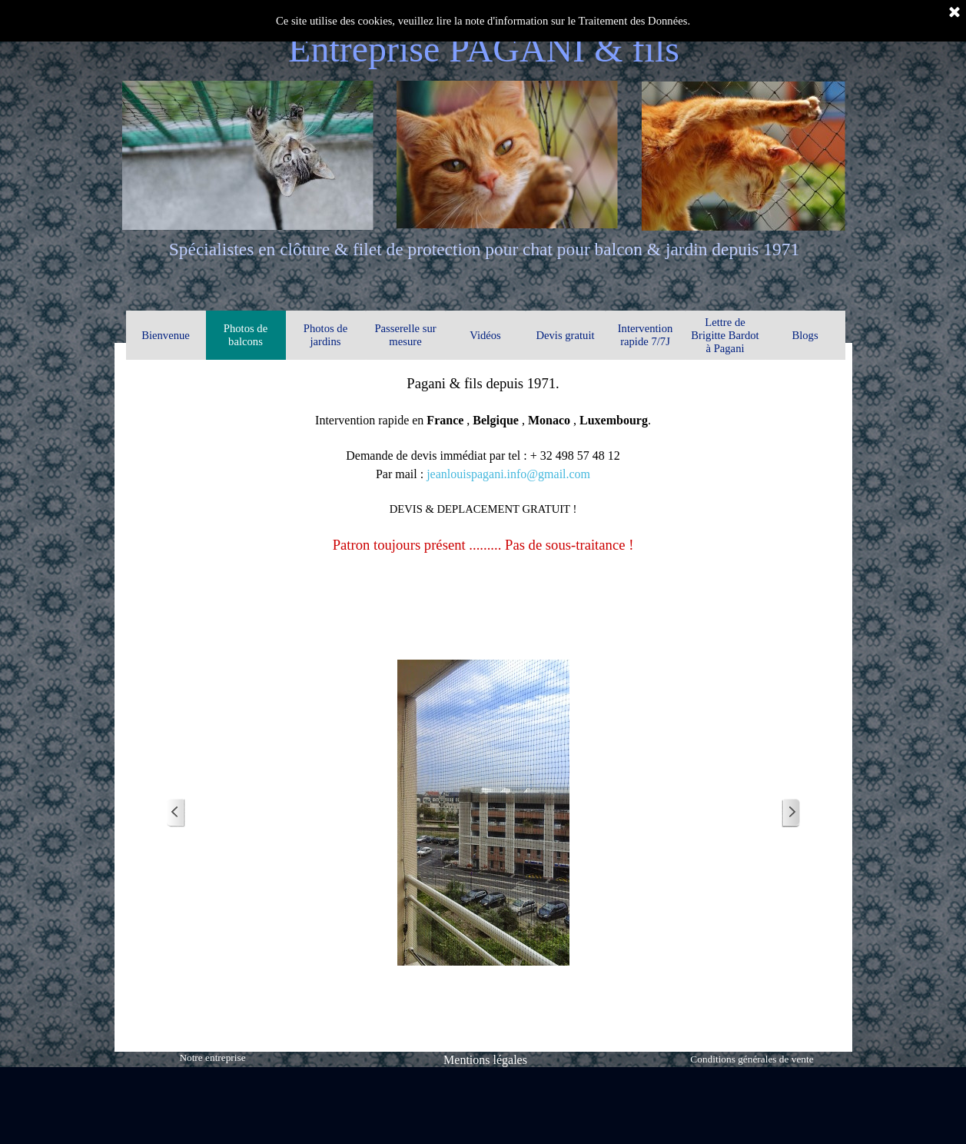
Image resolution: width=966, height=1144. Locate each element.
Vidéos (485, 335)
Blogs (805, 335)
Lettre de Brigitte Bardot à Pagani (725, 335)
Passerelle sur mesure (405, 335)
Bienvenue (165, 335)
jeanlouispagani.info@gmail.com (508, 474)
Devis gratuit (565, 335)
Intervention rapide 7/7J (645, 335)
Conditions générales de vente (751, 1059)
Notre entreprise (212, 1057)
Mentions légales (485, 1059)
